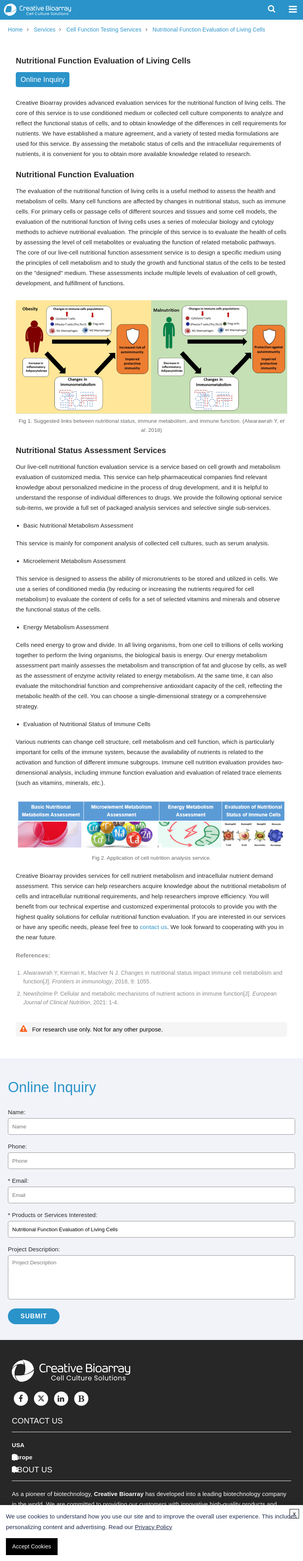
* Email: (18, 1180)
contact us (153, 927)
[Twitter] (41, 1399)
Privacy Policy (153, 1527)
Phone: (17, 1146)
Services (44, 29)
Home (15, 29)
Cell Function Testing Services (103, 29)
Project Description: (34, 1249)
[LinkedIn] (61, 1399)
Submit (34, 1316)
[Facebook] (21, 1399)
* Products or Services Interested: (52, 1215)
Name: (17, 1112)
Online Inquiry (43, 80)
